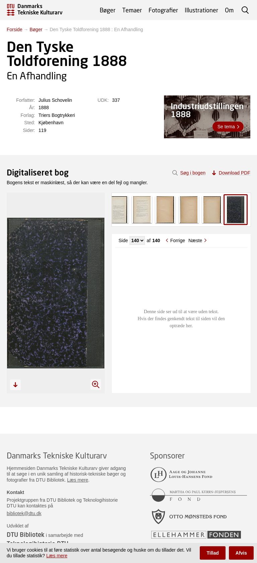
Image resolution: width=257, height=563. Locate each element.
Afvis (241, 553)
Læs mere (77, 480)
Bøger (107, 10)
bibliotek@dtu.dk (24, 513)
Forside (14, 29)
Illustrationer (201, 10)
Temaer (132, 10)
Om (229, 10)
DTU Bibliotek (26, 534)
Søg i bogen (192, 172)
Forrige (177, 240)
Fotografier (163, 10)
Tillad (212, 553)
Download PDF (234, 172)
